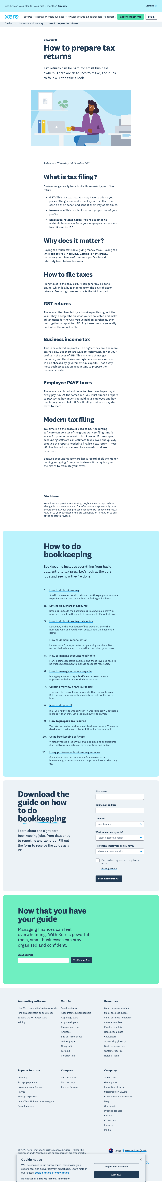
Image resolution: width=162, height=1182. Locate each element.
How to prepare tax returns (63, 24)
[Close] (140, 1159)
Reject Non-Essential (116, 1166)
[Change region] (134, 1151)
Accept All (116, 1174)
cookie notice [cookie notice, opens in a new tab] (43, 1172)
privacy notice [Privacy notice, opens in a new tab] (60, 1172)
